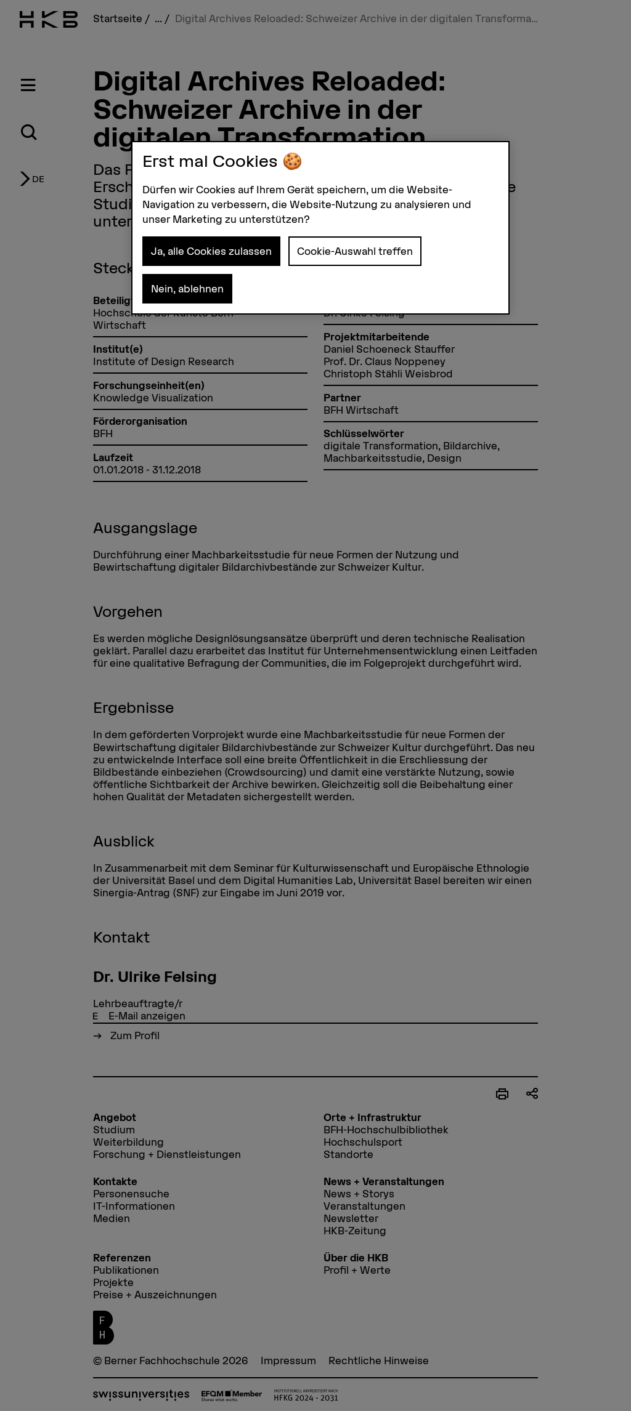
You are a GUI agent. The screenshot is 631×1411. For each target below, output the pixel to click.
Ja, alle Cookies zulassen (211, 251)
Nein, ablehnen (187, 288)
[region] (320, 228)
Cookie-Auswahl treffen (355, 251)
